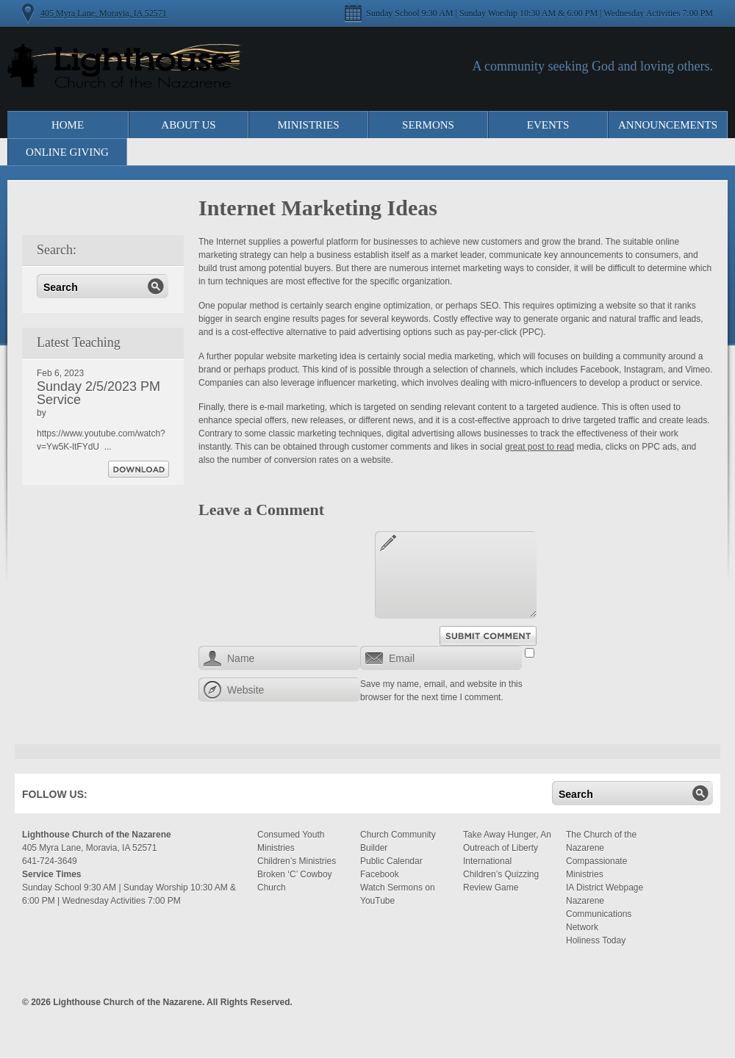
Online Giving (67, 152)
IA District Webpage (604, 887)
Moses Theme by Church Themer (702, 1000)
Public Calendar (391, 861)
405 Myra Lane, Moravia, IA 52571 (103, 13)
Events (548, 125)
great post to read (539, 447)
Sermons (428, 125)
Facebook (120, 797)
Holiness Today (595, 940)
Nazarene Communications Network (598, 914)
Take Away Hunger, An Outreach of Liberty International (507, 848)
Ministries (308, 125)
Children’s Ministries (296, 861)
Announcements (667, 125)
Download (138, 469)
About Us (188, 125)
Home (67, 125)
